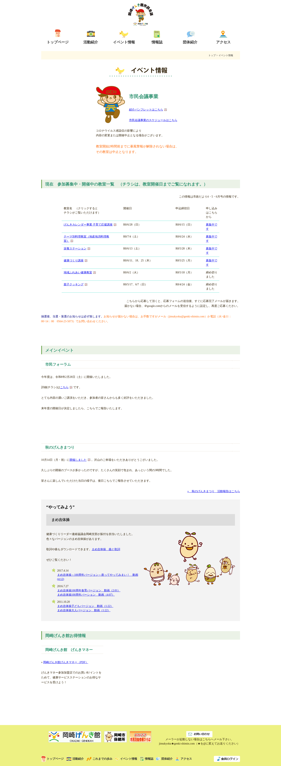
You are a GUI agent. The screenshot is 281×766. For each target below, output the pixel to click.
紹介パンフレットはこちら (146, 109)
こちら (64, 387)
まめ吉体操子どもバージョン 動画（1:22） (85, 606)
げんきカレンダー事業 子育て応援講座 (88, 224)
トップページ (52, 758)
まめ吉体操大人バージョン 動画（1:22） (84, 610)
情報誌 (146, 758)
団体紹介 (164, 758)
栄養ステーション (75, 248)
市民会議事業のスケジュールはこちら (153, 120)
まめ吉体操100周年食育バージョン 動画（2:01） (89, 590)
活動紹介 (75, 758)
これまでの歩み (99, 758)
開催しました (78, 459)
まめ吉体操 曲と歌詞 (106, 549)
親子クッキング (74, 284)
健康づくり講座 (74, 260)
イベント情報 (126, 758)
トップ (211, 55)
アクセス (183, 758)
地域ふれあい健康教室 (78, 272)
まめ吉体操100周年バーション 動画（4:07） (86, 594)
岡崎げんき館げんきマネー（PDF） (65, 662)
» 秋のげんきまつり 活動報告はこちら (213, 491)
